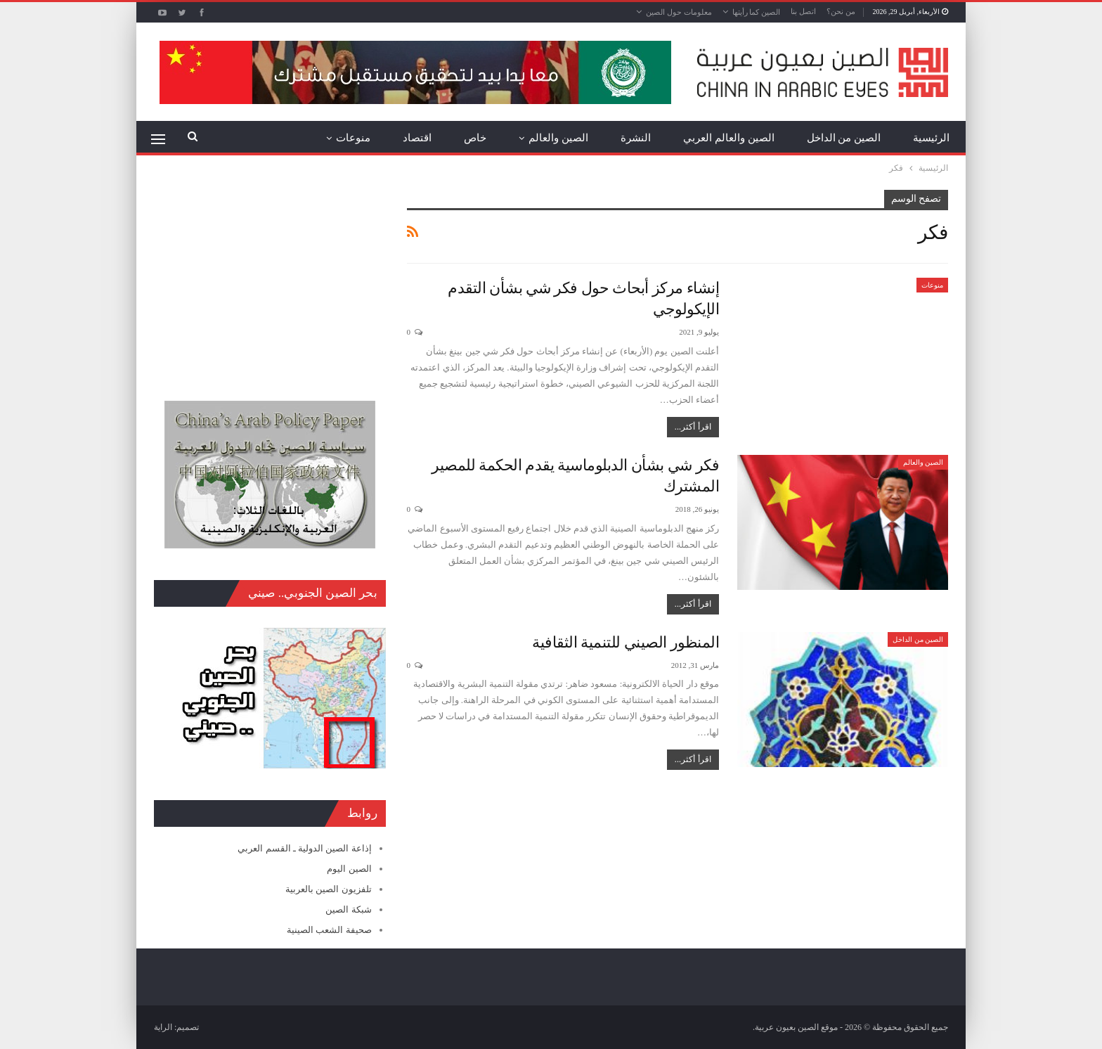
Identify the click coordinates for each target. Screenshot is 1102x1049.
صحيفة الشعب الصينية (329, 930)
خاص (475, 137)
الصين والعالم (558, 137)
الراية (163, 1027)
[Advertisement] (270, 278)
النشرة (636, 137)
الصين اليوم (349, 868)
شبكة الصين (348, 909)
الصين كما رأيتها (756, 12)
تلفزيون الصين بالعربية (328, 889)
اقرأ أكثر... (693, 427)
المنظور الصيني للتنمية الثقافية (625, 642)
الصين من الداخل (844, 137)
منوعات (353, 137)
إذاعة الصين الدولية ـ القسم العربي (304, 848)
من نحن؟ (840, 11)
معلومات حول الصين (679, 12)
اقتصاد (417, 137)
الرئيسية (931, 137)
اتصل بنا (803, 11)
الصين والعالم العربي (728, 137)
